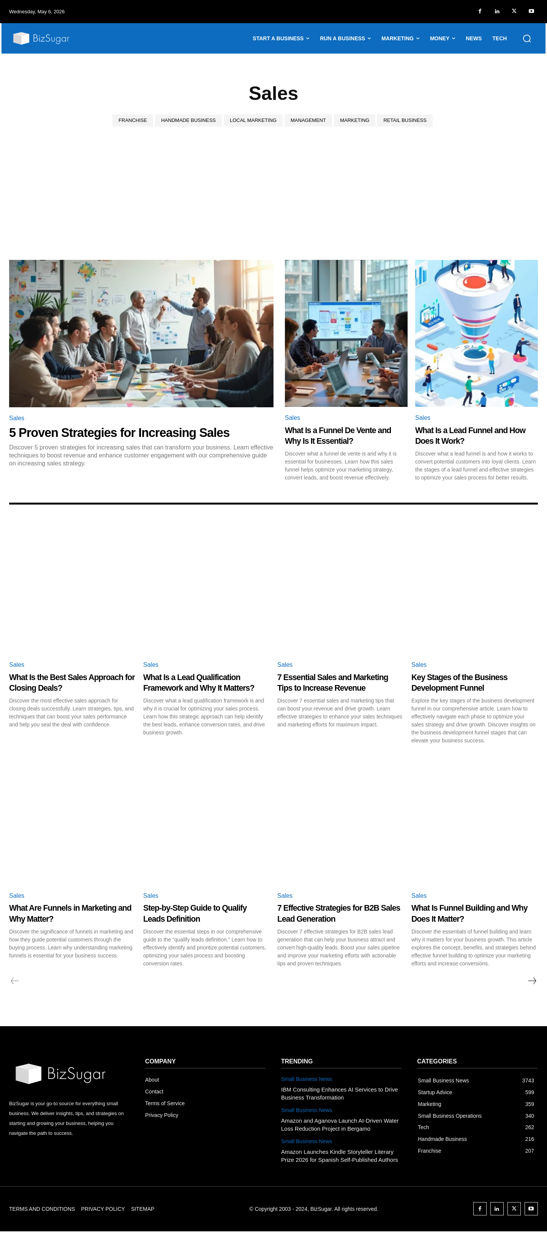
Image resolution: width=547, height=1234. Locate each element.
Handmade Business (188, 120)
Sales (16, 418)
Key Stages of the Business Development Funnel (471, 682)
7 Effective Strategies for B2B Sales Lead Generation (337, 916)
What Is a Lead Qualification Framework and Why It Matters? (203, 687)
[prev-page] (15, 983)
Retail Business (404, 120)
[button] (527, 38)
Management (308, 120)
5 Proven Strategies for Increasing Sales (132, 432)
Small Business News (306, 1082)
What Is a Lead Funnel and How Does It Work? (472, 435)
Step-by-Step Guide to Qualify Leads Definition (195, 916)
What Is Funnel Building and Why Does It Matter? (472, 916)
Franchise (132, 120)
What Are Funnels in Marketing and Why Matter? (68, 916)
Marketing (354, 120)
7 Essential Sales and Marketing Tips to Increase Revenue (334, 687)
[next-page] (532, 983)
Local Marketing (253, 120)
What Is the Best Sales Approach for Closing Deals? (72, 682)
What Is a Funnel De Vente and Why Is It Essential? (341, 435)
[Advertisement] (273, 203)
